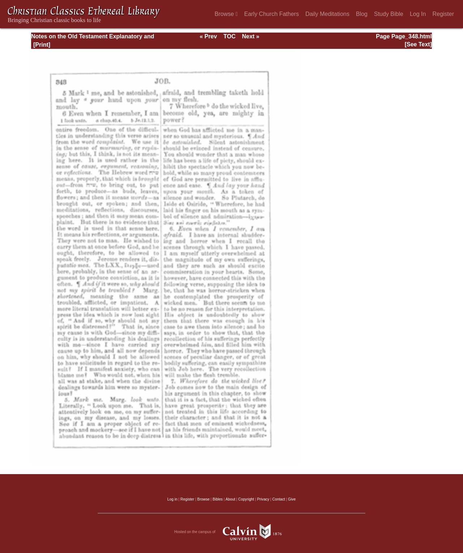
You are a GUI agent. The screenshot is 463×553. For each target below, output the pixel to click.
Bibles (218, 499)
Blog (362, 14)
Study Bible (388, 14)
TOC (229, 36)
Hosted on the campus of (231, 532)
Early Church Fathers (271, 14)
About (230, 499)
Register (443, 14)
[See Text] (418, 44)
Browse (226, 14)
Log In (418, 14)
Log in (172, 499)
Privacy (263, 499)
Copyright (246, 499)
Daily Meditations (327, 14)
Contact (278, 499)
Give (292, 499)
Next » (250, 36)
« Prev (208, 36)
